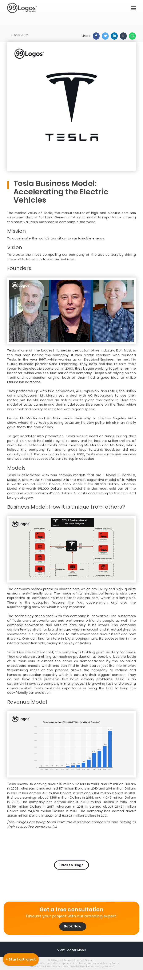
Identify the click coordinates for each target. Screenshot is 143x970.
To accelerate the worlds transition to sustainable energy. (56, 238)
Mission (16, 231)
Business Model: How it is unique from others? (66, 507)
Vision (14, 247)
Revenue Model (27, 702)
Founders (19, 268)
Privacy (78, 960)
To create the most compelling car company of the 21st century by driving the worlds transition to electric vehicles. (71, 256)
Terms (67, 960)
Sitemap (90, 960)
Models (16, 468)
